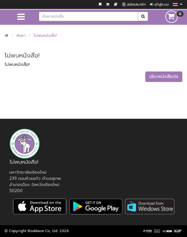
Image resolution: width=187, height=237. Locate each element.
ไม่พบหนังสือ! (45, 35)
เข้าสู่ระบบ (159, 4)
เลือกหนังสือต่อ (163, 76)
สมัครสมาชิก (133, 4)
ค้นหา (21, 35)
